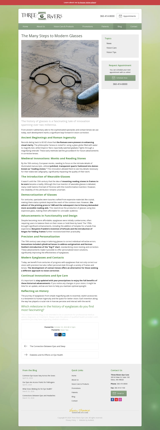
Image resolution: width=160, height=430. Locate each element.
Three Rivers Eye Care (79, 418)
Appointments (127, 15)
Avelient (91, 420)
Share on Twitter (60, 334)
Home (25, 26)
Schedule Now (119, 77)
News (109, 43)
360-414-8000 (107, 16)
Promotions (87, 26)
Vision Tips (64, 330)
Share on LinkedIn (63, 334)
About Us (41, 26)
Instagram (120, 399)
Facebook (112, 399)
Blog (120, 26)
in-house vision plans (87, 2)
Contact (133, 26)
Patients (105, 26)
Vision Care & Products (64, 26)
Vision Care (112, 48)
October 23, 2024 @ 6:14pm (64, 327)
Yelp (116, 399)
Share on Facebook (56, 334)
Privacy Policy (71, 420)
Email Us (118, 393)
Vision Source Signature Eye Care (80, 410)
